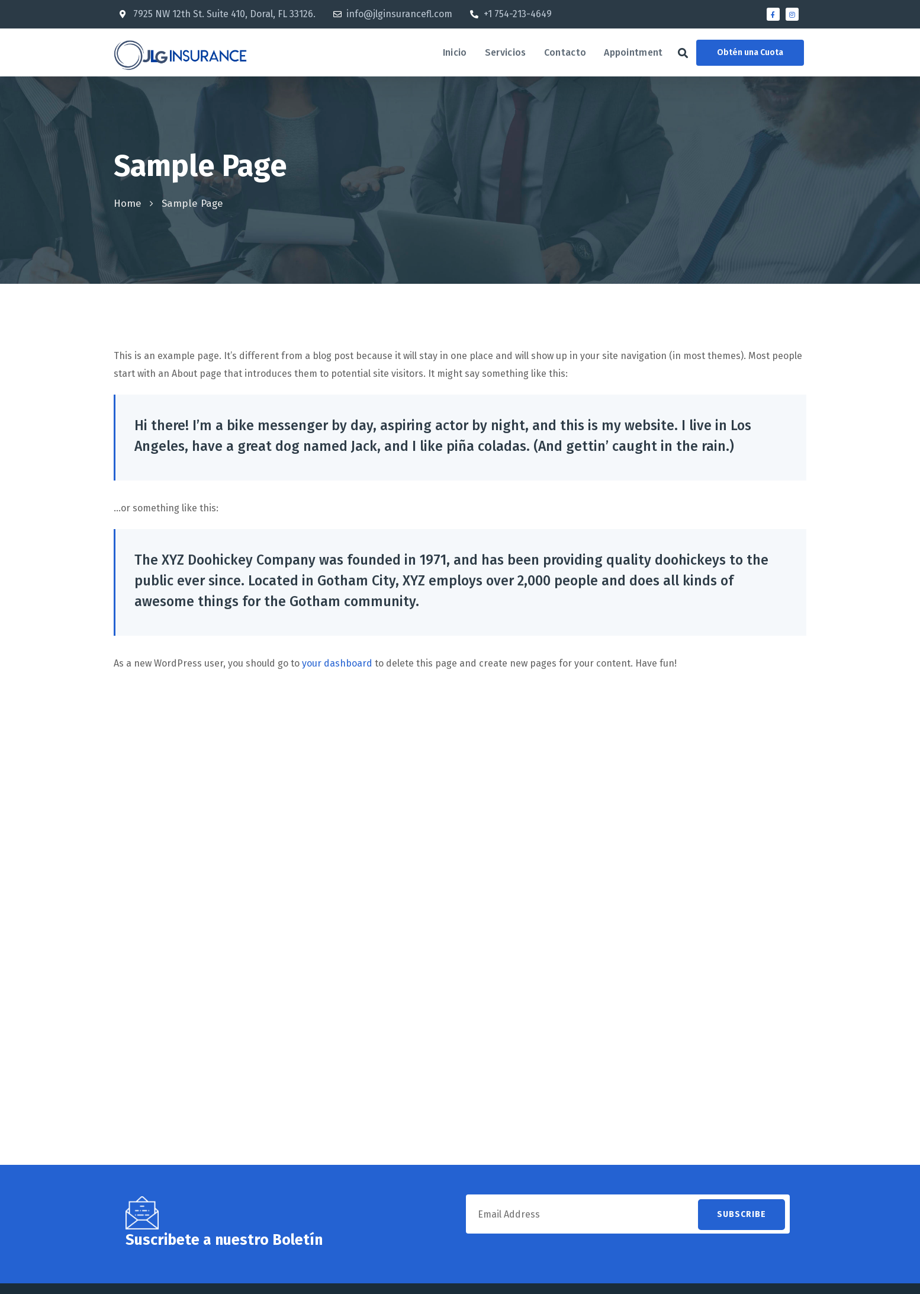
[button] (683, 53)
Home (127, 203)
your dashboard (337, 663)
